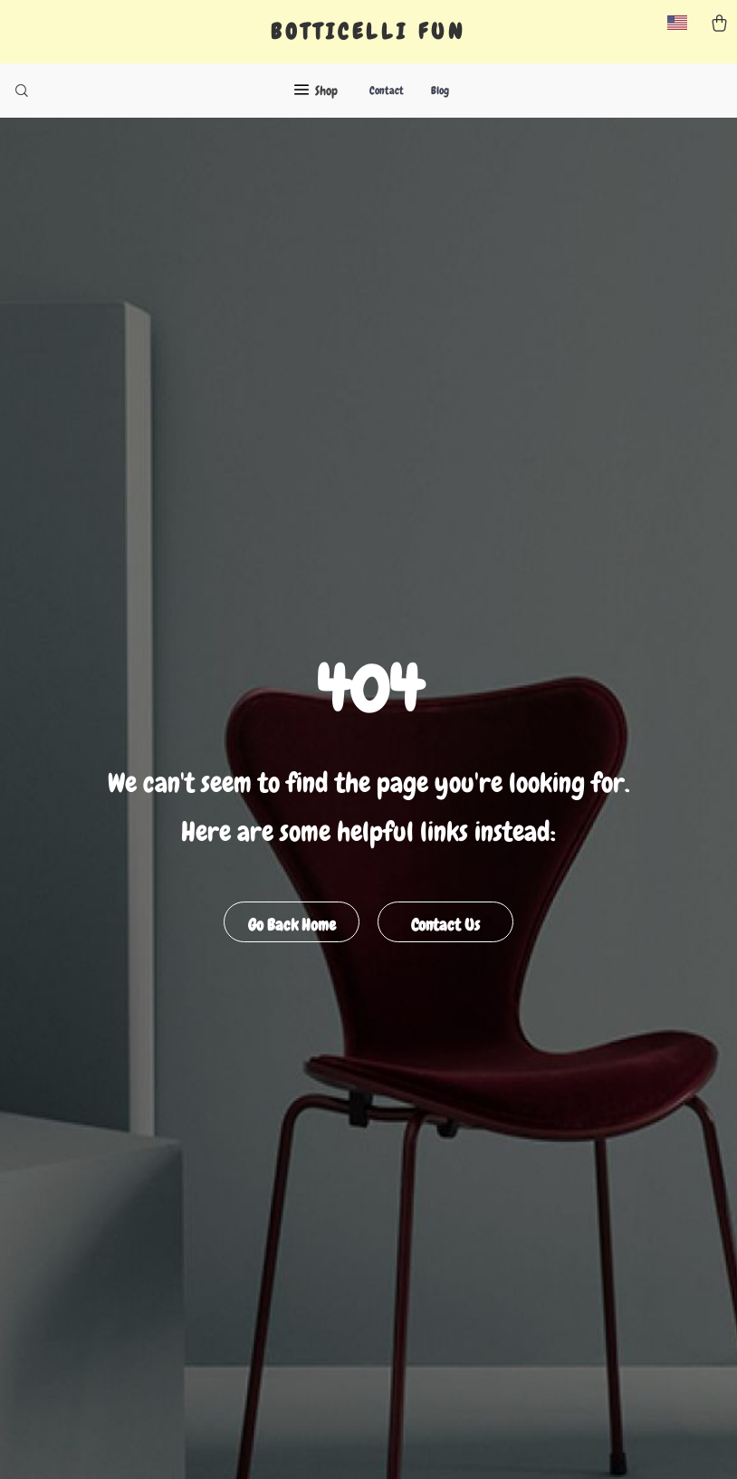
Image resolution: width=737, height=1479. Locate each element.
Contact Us (445, 924)
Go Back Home (292, 924)
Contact (386, 90)
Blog (440, 90)
